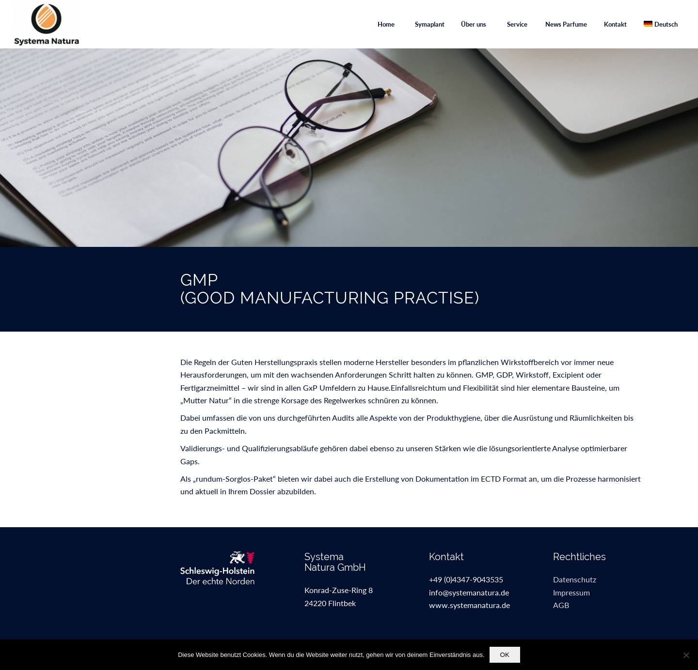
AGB (561, 604)
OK (504, 654)
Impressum (571, 592)
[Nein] (686, 655)
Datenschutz (574, 579)
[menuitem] (386, 24)
